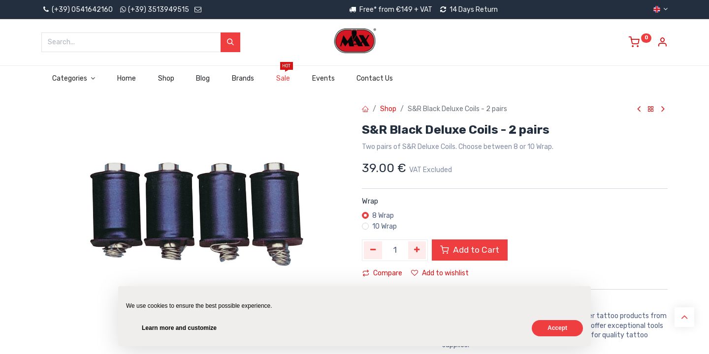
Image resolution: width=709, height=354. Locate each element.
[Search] (230, 42)
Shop (388, 109)
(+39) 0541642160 (77, 9)
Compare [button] (382, 273)
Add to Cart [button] (469, 250)
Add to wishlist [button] (440, 273)
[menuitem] (126, 78)
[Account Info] (662, 43)
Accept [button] (557, 327)
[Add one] (417, 250)
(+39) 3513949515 (158, 9)
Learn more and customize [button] (179, 327)
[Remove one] (373, 250)
